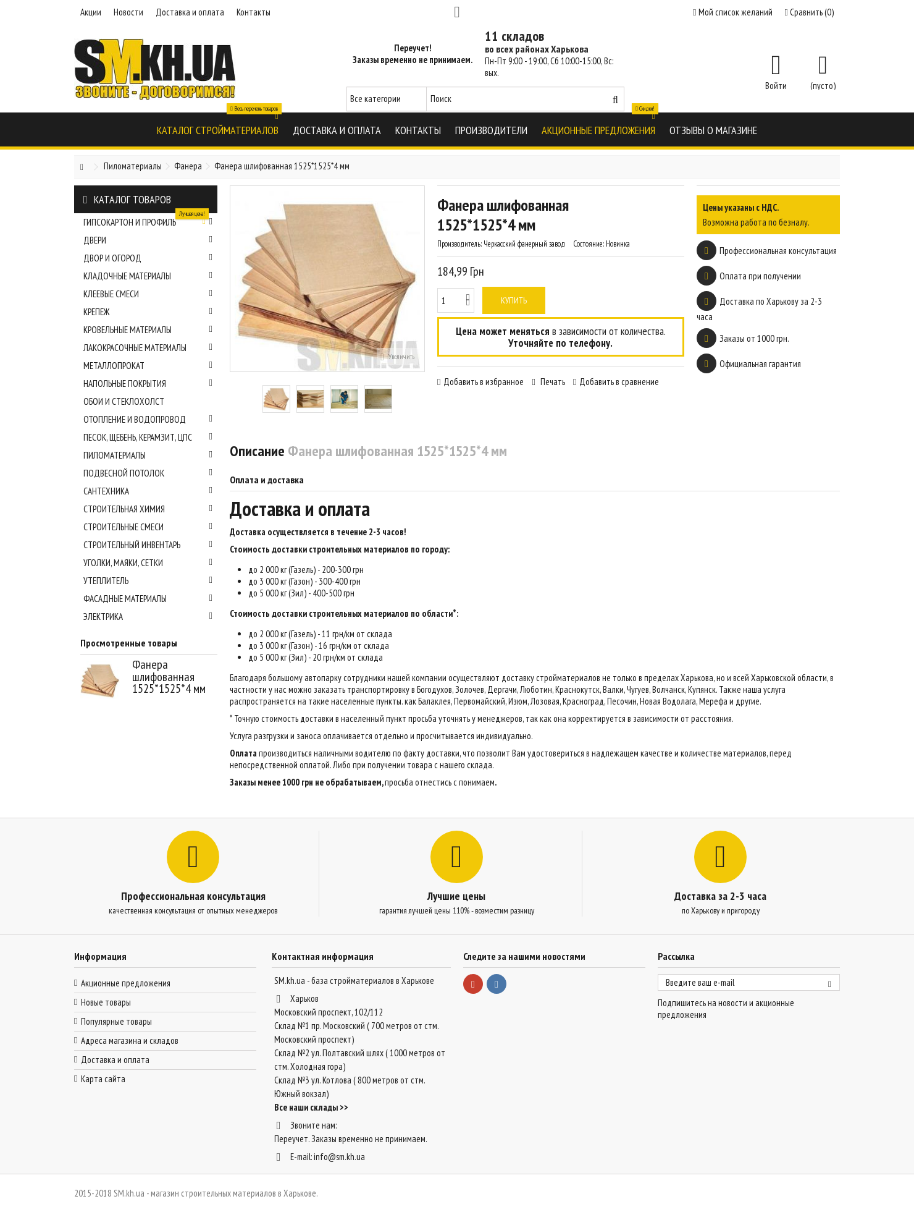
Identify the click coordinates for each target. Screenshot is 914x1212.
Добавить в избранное (483, 382)
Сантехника (147, 491)
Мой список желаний (732, 12)
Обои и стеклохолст (123, 401)
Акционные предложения (125, 983)
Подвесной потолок (147, 473)
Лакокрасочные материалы (147, 348)
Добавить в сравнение (619, 382)
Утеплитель (147, 581)
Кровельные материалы (147, 330)
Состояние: (588, 244)
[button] (218, 129)
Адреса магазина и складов (129, 1040)
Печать (552, 382)
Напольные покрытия (147, 383)
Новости (128, 12)
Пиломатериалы (147, 455)
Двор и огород (147, 258)
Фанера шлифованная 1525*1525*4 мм (169, 676)
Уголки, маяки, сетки (147, 563)
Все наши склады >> (311, 1107)
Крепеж (147, 312)
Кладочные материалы (147, 276)
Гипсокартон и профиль (147, 220)
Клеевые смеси (147, 294)
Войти (776, 85)
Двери (147, 240)
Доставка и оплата (190, 12)
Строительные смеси (147, 527)
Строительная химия (147, 509)
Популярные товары (116, 1021)
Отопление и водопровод (147, 419)
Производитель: (459, 244)
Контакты (253, 12)
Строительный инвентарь (147, 545)
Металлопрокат (147, 365)
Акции (90, 12)
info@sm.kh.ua (339, 1157)
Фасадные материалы (147, 598)
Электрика (147, 616)
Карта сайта (103, 1079)
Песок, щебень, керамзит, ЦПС (147, 437)
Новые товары (106, 1002)
